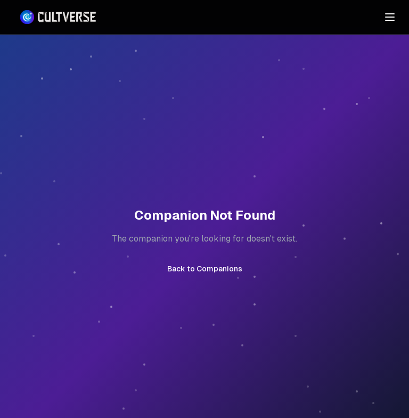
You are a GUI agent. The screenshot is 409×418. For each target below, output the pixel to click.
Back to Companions (204, 268)
